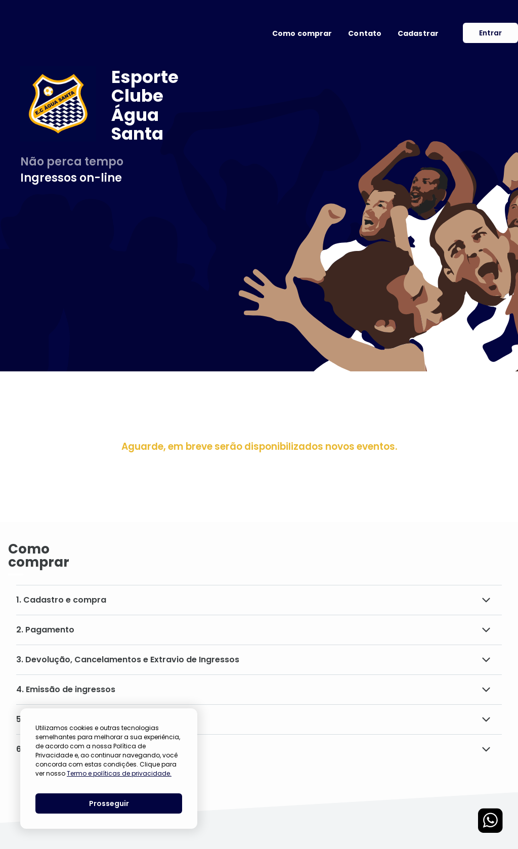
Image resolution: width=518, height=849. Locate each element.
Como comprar (302, 33)
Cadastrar (418, 33)
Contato (364, 33)
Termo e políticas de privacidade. (119, 773)
